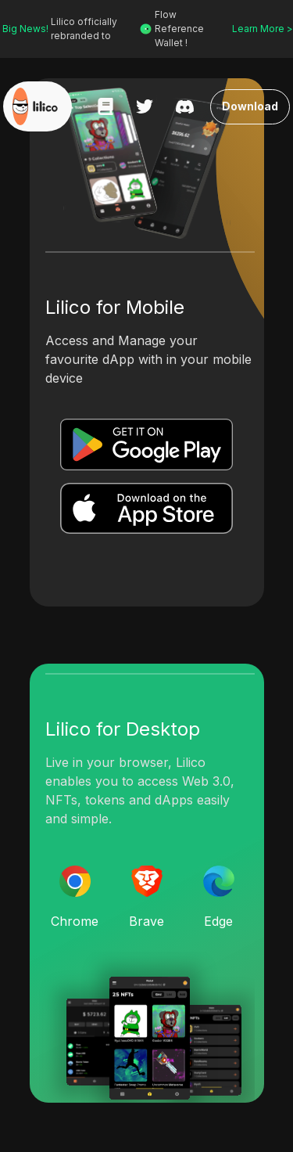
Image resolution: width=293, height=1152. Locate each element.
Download (250, 107)
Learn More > (260, 28)
